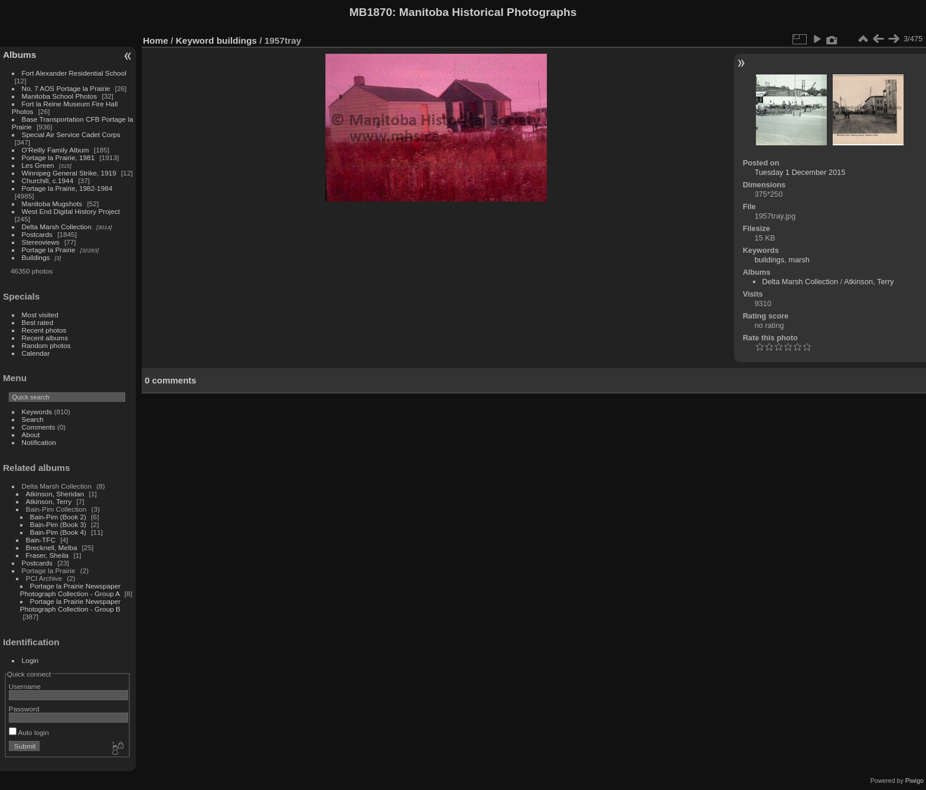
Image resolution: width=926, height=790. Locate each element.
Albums (19, 55)
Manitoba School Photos (59, 96)
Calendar (36, 353)
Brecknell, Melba (51, 547)
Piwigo (914, 780)
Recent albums (45, 338)
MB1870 (371, 12)
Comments (39, 427)
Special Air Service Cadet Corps (71, 134)
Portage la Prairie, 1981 (58, 157)
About (31, 434)
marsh (799, 259)
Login (30, 660)
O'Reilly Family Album (55, 150)
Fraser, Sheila (47, 555)
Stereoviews (41, 242)
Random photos (46, 345)
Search (33, 419)
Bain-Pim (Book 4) (58, 532)
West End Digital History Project (71, 211)
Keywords (37, 411)
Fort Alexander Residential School (74, 73)
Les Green (38, 165)
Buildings (36, 257)
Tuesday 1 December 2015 (800, 172)
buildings (237, 40)
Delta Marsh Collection (57, 226)
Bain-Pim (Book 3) (58, 524)
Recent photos (44, 330)
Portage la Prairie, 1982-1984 (67, 188)
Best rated (38, 322)
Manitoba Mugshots (52, 203)
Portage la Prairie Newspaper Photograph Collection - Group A (70, 589)
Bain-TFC (41, 540)
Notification (39, 442)
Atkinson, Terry (49, 501)
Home (155, 40)
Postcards (37, 234)
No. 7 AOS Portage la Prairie (66, 88)
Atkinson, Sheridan (55, 494)
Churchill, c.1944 (48, 180)
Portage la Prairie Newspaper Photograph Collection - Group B (70, 605)
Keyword (195, 40)
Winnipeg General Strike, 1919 (69, 173)
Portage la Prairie (49, 249)
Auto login (29, 732)
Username (25, 686)
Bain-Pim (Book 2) (58, 517)
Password (24, 709)
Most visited (40, 314)
